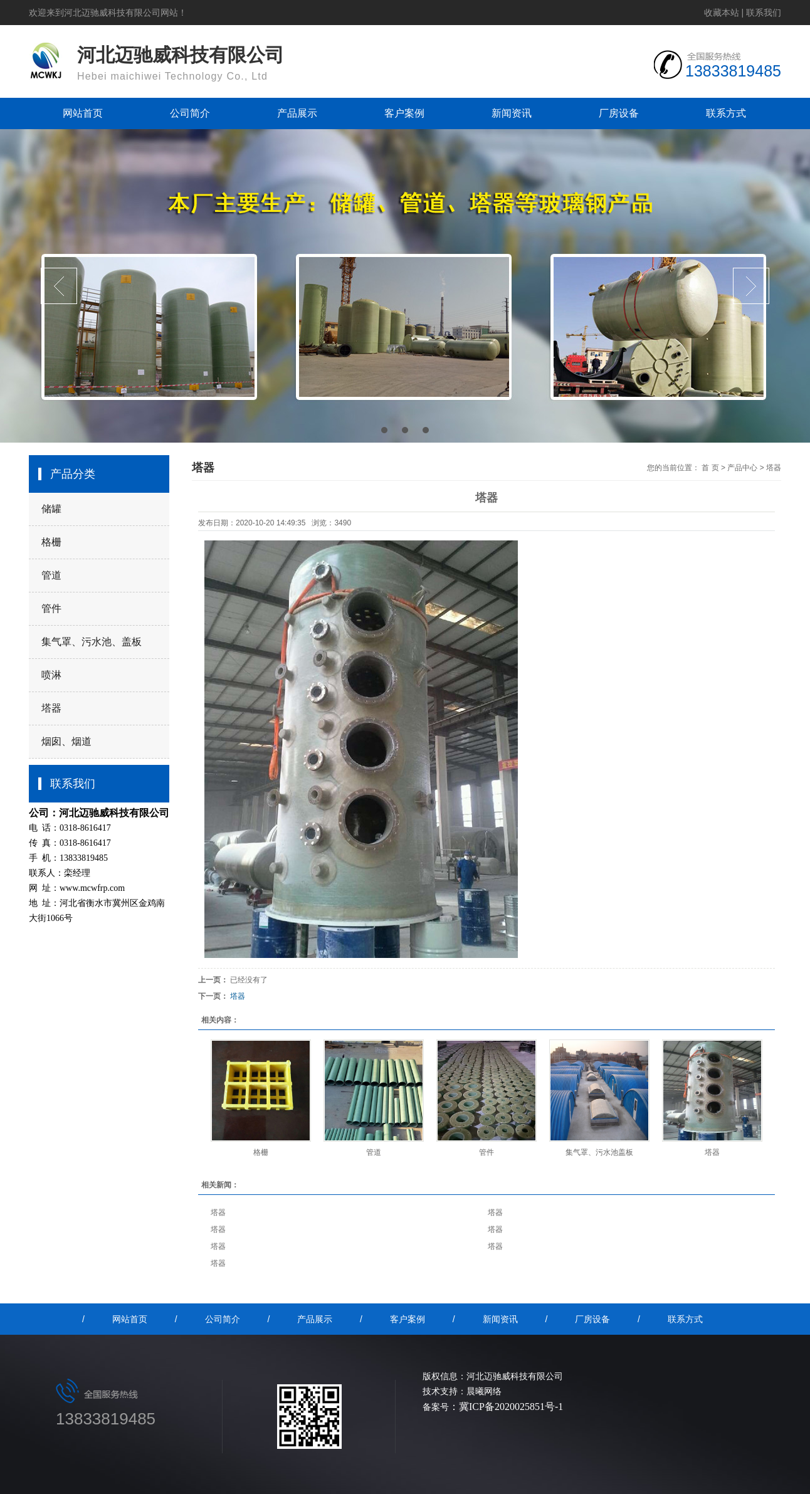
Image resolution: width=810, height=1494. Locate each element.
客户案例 (404, 113)
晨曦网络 (484, 1391)
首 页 (710, 467)
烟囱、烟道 (66, 741)
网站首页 (83, 113)
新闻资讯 (512, 113)
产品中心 (742, 467)
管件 (51, 608)
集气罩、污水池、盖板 (91, 641)
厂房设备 (619, 113)
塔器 (51, 708)
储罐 (51, 508)
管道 (51, 575)
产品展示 (297, 113)
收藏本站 (721, 13)
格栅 (51, 542)
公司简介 (190, 113)
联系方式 (726, 113)
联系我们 (763, 13)
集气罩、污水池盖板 (599, 1152)
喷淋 (51, 675)
